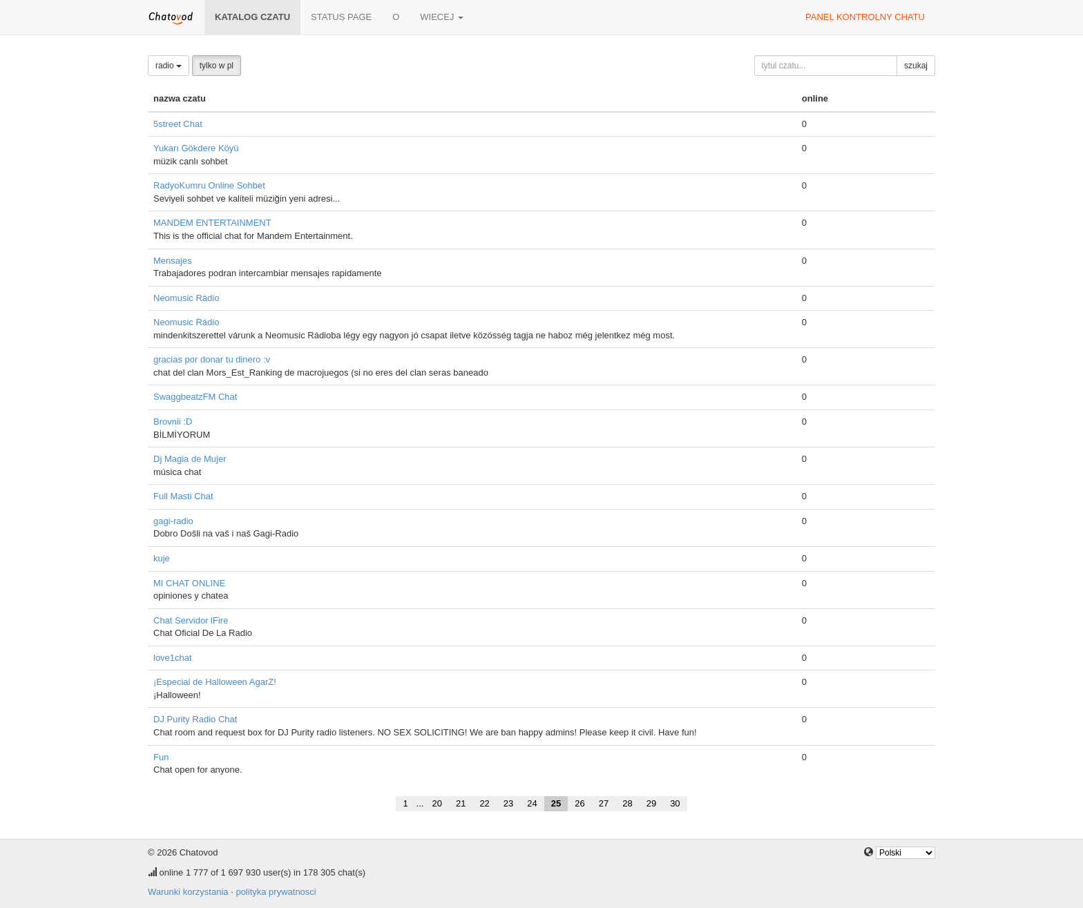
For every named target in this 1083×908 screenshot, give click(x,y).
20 (436, 803)
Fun (161, 757)
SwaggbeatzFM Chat (195, 397)
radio (168, 65)
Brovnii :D (172, 421)
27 (603, 803)
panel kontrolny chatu (865, 17)
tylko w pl (216, 65)
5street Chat (177, 124)
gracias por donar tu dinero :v (211, 359)
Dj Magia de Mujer (190, 459)
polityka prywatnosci (276, 892)
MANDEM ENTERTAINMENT (212, 223)
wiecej (441, 17)
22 (484, 803)
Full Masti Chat (183, 496)
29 (651, 803)
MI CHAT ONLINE (189, 583)
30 (675, 803)
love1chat (172, 658)
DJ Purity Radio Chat (195, 719)
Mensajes (172, 260)
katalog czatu (252, 17)
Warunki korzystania (188, 892)
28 (627, 803)
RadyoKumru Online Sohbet (209, 185)
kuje (161, 558)
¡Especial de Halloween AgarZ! (214, 682)
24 (532, 803)
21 (461, 803)
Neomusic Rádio (186, 298)
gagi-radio (173, 521)
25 (556, 803)
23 (508, 803)
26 (579, 803)
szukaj (916, 65)
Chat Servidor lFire (190, 620)
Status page (341, 17)
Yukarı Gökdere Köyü (196, 148)
